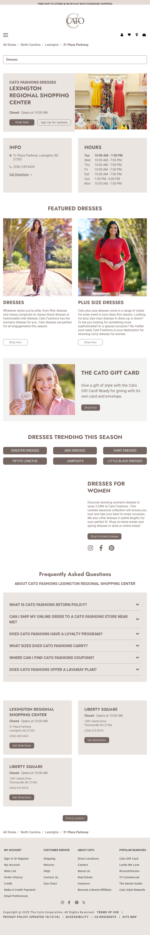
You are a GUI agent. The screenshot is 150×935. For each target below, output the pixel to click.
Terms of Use (108, 912)
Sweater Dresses (25, 450)
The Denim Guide (130, 883)
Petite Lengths (25, 461)
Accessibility (77, 916)
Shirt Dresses (125, 450)
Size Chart (50, 883)
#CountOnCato (129, 871)
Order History (13, 877)
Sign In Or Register (16, 858)
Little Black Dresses (125, 461)
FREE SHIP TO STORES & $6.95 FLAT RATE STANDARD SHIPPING (75, 3)
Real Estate (85, 877)
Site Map (129, 916)
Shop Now (22, 122)
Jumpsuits (75, 461)
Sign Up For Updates (54, 122)
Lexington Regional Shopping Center (31, 712)
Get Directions (20, 174)
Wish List (10, 871)
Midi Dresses (75, 450)
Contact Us (51, 877)
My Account (12, 865)
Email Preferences (16, 896)
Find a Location (75, 818)
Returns (49, 865)
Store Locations (88, 858)
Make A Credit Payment (20, 890)
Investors (84, 883)
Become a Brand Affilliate (94, 890)
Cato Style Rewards (132, 890)
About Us (84, 871)
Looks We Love (129, 865)
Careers (83, 865)
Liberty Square (101, 709)
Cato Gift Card (128, 858)
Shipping (49, 858)
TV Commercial (129, 877)
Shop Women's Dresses (104, 536)
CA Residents (106, 916)
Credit (8, 883)
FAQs (47, 871)
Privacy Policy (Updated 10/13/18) (31, 916)
